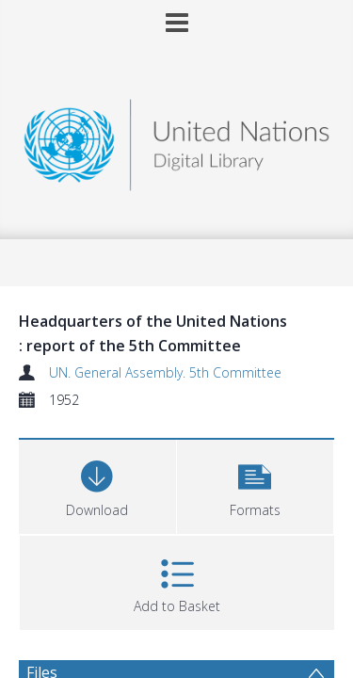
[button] (255, 484)
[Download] (97, 484)
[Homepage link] (177, 140)
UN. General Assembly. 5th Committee (165, 372)
